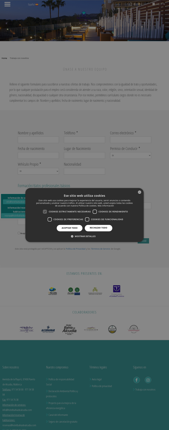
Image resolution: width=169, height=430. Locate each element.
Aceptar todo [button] (70, 228)
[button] (84, 236)
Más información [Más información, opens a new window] (106, 205)
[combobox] (139, 192)
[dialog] (84, 215)
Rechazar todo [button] (98, 227)
